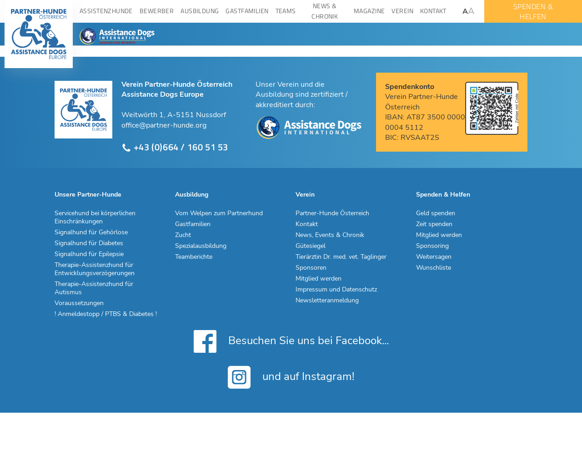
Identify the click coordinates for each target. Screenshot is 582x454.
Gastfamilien (193, 224)
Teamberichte (193, 257)
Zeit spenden (434, 224)
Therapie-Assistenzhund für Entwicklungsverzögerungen (95, 269)
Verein (305, 195)
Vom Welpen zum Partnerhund (219, 213)
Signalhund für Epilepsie (89, 254)
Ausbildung (191, 195)
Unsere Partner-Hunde (88, 195)
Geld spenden (435, 213)
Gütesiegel (311, 246)
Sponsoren (311, 268)
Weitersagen (434, 257)
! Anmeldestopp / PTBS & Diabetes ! (106, 314)
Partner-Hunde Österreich (332, 213)
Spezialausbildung (200, 246)
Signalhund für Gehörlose (91, 232)
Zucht (183, 235)
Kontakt (307, 224)
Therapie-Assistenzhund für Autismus (94, 288)
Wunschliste (433, 268)
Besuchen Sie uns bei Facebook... (291, 341)
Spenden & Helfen (443, 195)
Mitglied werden (318, 279)
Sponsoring (432, 246)
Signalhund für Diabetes (89, 243)
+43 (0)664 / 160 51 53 (174, 147)
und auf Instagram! (291, 377)
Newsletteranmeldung (327, 300)
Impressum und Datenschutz (336, 290)
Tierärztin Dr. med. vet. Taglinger (341, 257)
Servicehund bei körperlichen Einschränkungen (95, 217)
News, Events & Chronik (330, 235)
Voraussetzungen (79, 303)
